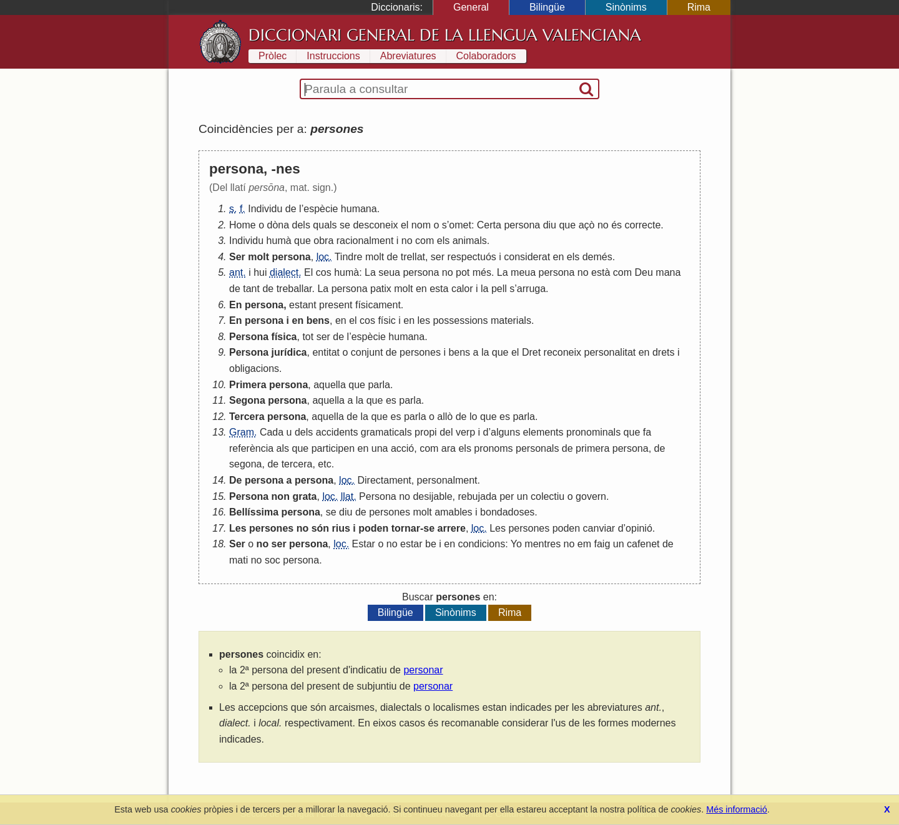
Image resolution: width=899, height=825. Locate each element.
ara (448, 448)
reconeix (562, 352)
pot (462, 272)
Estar (363, 544)
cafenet (643, 544)
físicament (378, 305)
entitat (326, 352)
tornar (405, 528)
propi (426, 432)
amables (453, 512)
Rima (698, 7)
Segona (247, 400)
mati (238, 560)
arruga (531, 288)
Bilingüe (547, 7)
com (424, 240)
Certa (489, 225)
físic (386, 320)
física (284, 336)
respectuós (472, 256)
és (616, 225)
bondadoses (507, 512)
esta (439, 288)
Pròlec (272, 56)
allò (445, 416)
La (370, 272)
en (558, 256)
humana (359, 208)
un (522, 496)
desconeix (375, 225)
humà (279, 240)
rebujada (477, 496)
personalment (447, 480)
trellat (413, 256)
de (291, 208)
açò (587, 225)
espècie (320, 208)
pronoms (493, 448)
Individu (265, 208)
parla (379, 384)
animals (470, 240)
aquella (329, 384)
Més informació (736, 809)
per (506, 496)
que (567, 225)
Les (238, 528)
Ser (237, 256)
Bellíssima (253, 512)
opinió (639, 528)
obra (323, 240)
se (345, 225)
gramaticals (386, 432)
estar (411, 544)
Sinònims (626, 7)
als (283, 448)
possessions (460, 320)
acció (402, 448)
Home (242, 225)
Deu (643, 272)
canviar (599, 528)
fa (647, 432)
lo (473, 416)
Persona (248, 336)
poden (373, 528)
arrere (452, 528)
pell (499, 288)
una (379, 448)
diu (549, 225)
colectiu (547, 496)
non (281, 496)
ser (438, 256)
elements (543, 432)
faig (602, 544)
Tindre (349, 256)
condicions (482, 544)
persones (420, 352)
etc (324, 464)
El (308, 272)
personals (537, 448)
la (484, 288)
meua (523, 272)
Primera (248, 384)
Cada (271, 432)
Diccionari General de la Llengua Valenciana (444, 35)
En (235, 305)
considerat (527, 256)
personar (423, 670)
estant (303, 305)
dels (301, 225)
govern (591, 496)
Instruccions (333, 56)
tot (307, 336)
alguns (505, 432)
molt (258, 256)
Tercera (247, 416)
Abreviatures (408, 56)
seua (389, 272)
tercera (297, 464)
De (235, 480)
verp (465, 432)
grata (304, 496)
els (443, 240)
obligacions (254, 368)
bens (318, 320)
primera (592, 448)
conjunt (367, 352)
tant (251, 288)
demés (597, 256)
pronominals (593, 432)
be (430, 544)
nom (421, 225)
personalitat (610, 352)
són (320, 528)
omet (460, 225)
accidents (337, 432)
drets (663, 352)
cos (324, 272)
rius (341, 528)
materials (511, 320)
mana (668, 272)
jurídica (289, 352)
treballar (294, 288)
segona (245, 464)
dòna (278, 225)
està (600, 272)
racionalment (365, 240)
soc (272, 560)
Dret (531, 352)
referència (251, 448)
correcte (642, 225)
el (404, 225)
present (335, 305)
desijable (432, 496)
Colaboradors (486, 56)
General (471, 7)
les (424, 320)
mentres (542, 544)
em (584, 544)
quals (325, 225)
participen (333, 448)
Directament (384, 480)
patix (380, 288)
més (482, 272)
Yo (516, 544)
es (391, 400)
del (446, 432)
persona (522, 225)
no (603, 225)
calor (462, 288)
